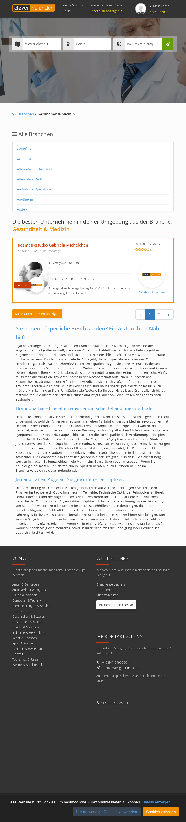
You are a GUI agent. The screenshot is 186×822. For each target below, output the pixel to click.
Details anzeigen (156, 802)
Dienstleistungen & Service (31, 606)
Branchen (26, 114)
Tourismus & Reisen (26, 659)
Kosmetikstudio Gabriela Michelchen (53, 245)
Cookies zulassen (161, 812)
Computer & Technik (26, 600)
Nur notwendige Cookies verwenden (106, 812)
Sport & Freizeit (23, 643)
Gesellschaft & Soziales (28, 616)
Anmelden (159, 12)
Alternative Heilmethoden (36, 169)
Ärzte (22, 209)
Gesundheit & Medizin (27, 622)
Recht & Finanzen (24, 638)
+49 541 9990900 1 (116, 662)
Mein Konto (159, 6)
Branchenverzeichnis (110, 584)
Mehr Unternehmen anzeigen (37, 314)
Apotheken (25, 199)
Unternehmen (106, 590)
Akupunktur (26, 159)
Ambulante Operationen (35, 189)
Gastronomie (21, 611)
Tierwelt (17, 654)
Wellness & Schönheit (27, 665)
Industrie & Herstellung (28, 632)
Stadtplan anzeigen (107, 11)
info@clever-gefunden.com (120, 668)
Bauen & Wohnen (24, 595)
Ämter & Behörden (25, 584)
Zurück (24, 149)
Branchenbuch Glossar (116, 605)
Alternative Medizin (31, 179)
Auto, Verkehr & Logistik (29, 590)
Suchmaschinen (107, 595)
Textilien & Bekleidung (27, 648)
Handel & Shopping (25, 627)
